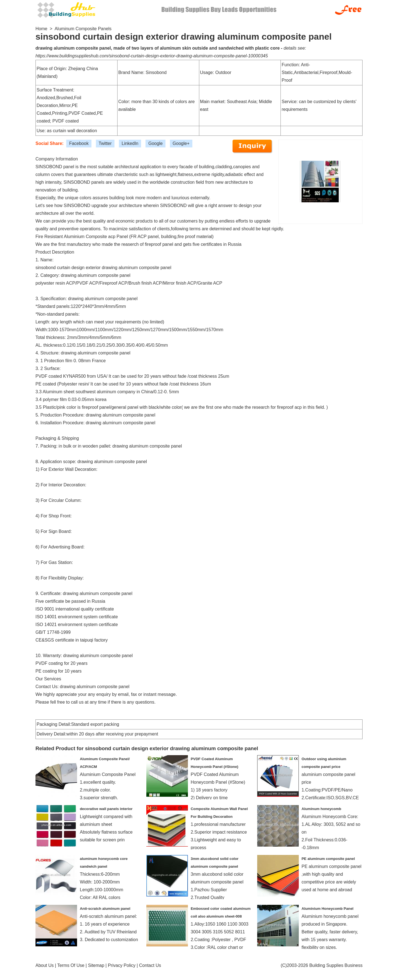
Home (41, 28)
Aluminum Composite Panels (83, 28)
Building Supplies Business (336, 965)
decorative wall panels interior (106, 809)
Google (155, 143)
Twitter (105, 143)
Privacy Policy (122, 965)
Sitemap (96, 965)
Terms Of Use (71, 965)
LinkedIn (130, 143)
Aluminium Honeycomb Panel (327, 908)
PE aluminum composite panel (328, 859)
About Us (44, 965)
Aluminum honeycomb (321, 809)
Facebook (78, 143)
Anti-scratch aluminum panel (105, 908)
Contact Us (150, 965)
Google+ (181, 143)
